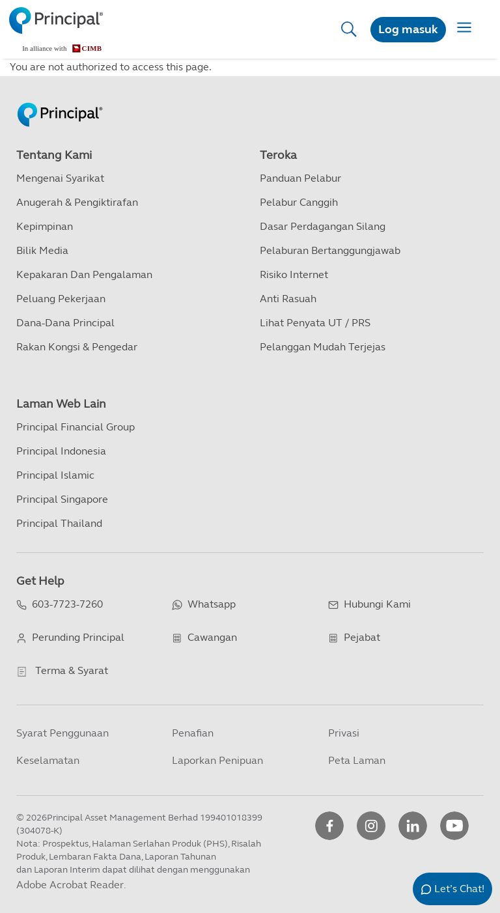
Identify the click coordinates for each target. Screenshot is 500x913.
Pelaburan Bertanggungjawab (330, 250)
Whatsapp (212, 604)
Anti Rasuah (288, 298)
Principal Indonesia (61, 451)
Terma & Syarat (71, 670)
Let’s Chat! (459, 888)
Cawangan (212, 637)
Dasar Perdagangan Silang (322, 226)
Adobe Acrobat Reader (70, 884)
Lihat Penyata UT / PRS (315, 322)
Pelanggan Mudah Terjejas (322, 347)
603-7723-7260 (67, 604)
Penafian (193, 733)
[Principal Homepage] (60, 100)
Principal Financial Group (75, 427)
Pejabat (362, 637)
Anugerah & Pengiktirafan (77, 202)
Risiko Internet (294, 274)
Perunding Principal (78, 637)
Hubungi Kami (377, 604)
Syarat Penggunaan (62, 733)
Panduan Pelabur (300, 178)
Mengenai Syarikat (60, 178)
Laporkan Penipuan (217, 760)
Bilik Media (42, 250)
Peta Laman (356, 760)
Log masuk (408, 29)
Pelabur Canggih (299, 202)
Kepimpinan (44, 226)
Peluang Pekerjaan (60, 298)
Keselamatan (47, 760)
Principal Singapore (62, 499)
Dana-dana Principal (65, 322)
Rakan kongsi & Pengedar (76, 347)
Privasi (343, 733)
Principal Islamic (55, 475)
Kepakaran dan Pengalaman (84, 274)
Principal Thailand (59, 523)
